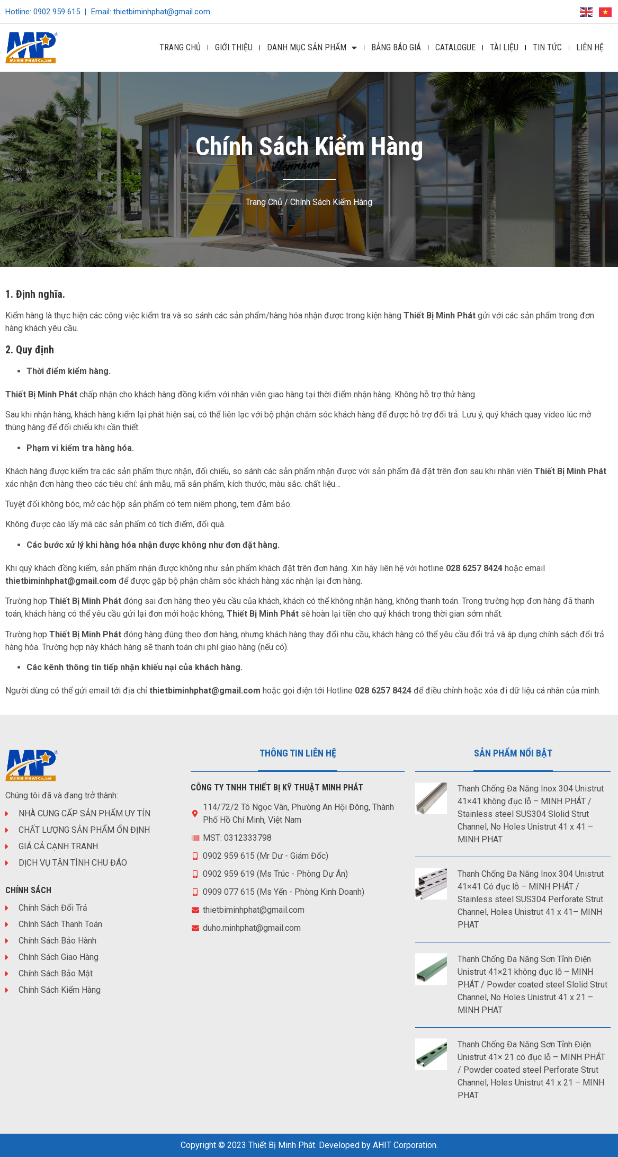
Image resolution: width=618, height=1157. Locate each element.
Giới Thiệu (234, 47)
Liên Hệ (590, 47)
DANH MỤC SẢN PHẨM (312, 47)
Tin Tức (547, 47)
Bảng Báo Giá (396, 47)
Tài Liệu (504, 47)
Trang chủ (264, 202)
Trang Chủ (180, 47)
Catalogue (455, 47)
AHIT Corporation (404, 1145)
